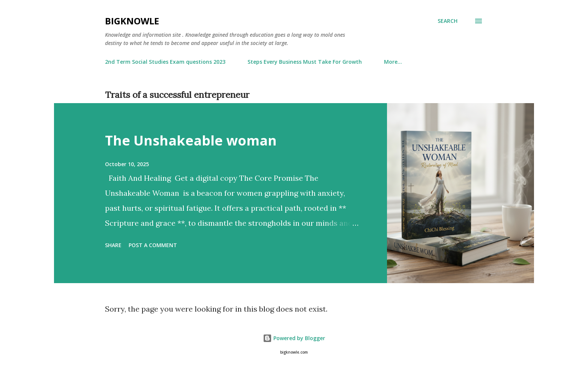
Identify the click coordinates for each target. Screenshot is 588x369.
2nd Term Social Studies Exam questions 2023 (165, 61)
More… (393, 61)
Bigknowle (132, 21)
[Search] (448, 21)
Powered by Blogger (294, 338)
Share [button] (113, 245)
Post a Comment (153, 245)
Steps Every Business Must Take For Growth (305, 61)
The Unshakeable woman (191, 140)
